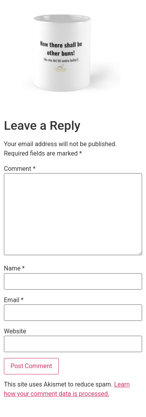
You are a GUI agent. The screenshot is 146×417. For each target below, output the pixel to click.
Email (13, 300)
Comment (19, 169)
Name (14, 268)
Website (15, 331)
